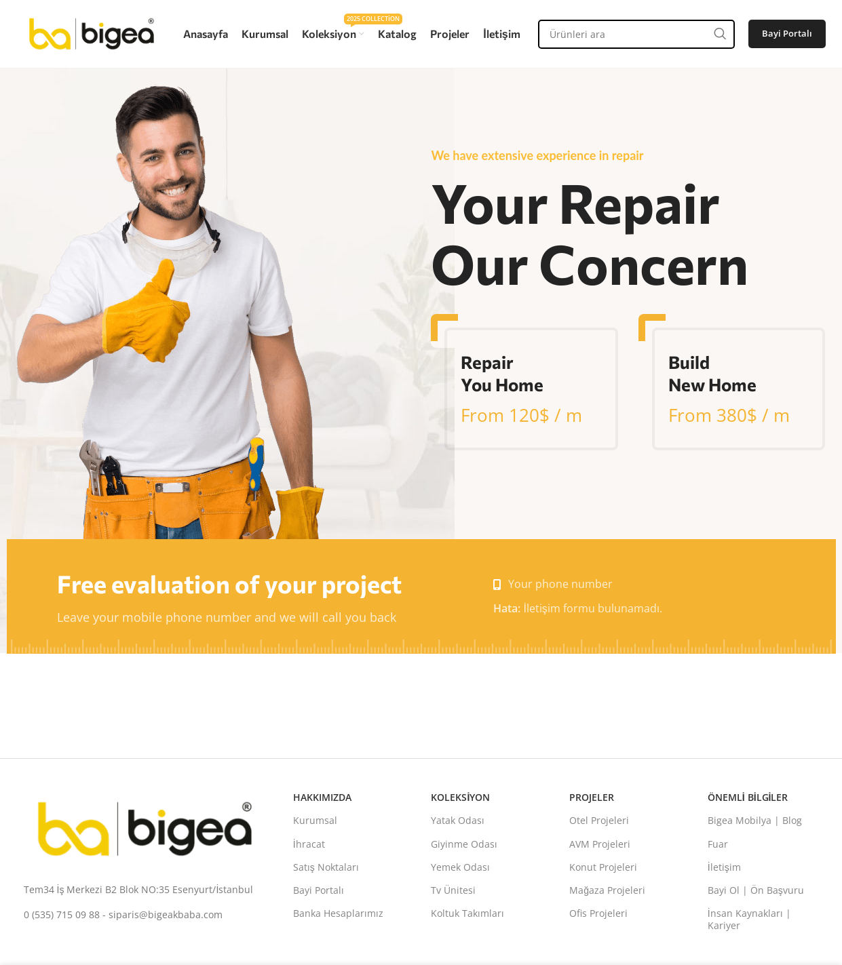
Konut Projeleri (603, 867)
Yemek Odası (460, 867)
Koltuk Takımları (467, 913)
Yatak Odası (457, 820)
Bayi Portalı (787, 33)
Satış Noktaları (326, 867)
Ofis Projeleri (598, 913)
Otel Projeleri (599, 820)
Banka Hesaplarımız (338, 913)
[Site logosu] (91, 32)
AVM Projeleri (599, 844)
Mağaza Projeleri (607, 890)
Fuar (718, 844)
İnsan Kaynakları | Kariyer (749, 919)
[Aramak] (636, 34)
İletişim (724, 867)
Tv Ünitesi (453, 890)
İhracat (309, 844)
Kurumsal (315, 820)
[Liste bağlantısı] (145, 889)
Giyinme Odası (464, 844)
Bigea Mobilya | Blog (755, 820)
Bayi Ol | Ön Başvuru (756, 890)
